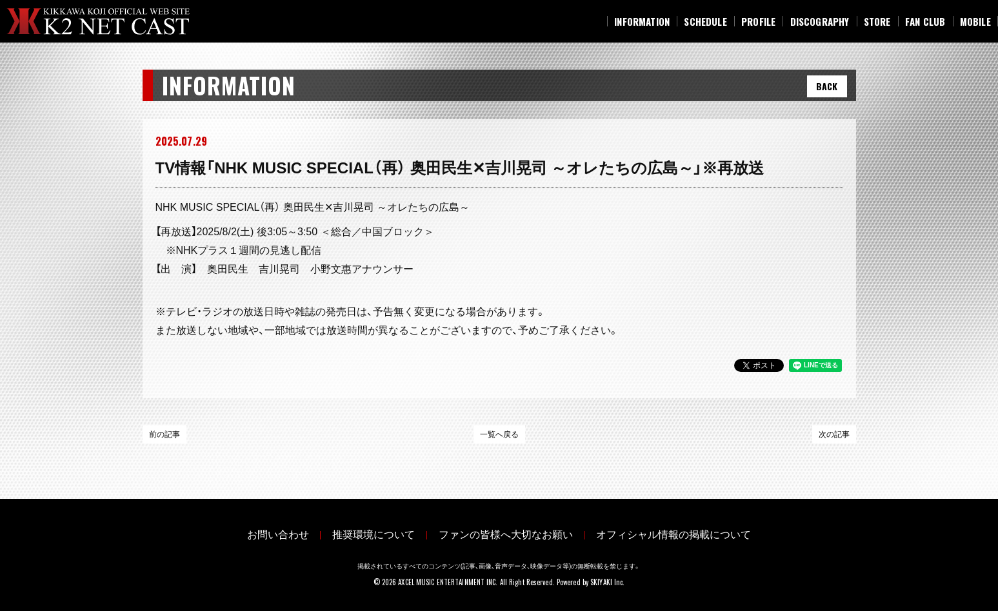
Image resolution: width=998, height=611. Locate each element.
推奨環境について (367, 532)
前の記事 (164, 434)
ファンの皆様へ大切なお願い (513, 532)
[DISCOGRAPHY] (819, 21)
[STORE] (877, 21)
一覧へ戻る (499, 434)
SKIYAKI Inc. (607, 578)
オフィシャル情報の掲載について (694, 532)
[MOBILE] (975, 21)
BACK (827, 86)
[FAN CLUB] (925, 21)
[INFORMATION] (642, 21)
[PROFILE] (758, 21)
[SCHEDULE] (705, 21)
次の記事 (834, 434)
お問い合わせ (257, 532)
